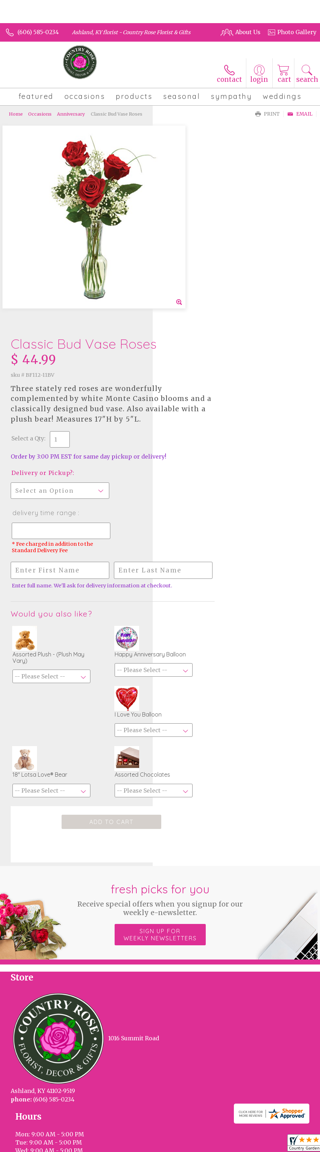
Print (267, 114)
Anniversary (71, 114)
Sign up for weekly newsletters (160, 753)
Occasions (40, 114)
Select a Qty (180, 237)
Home (16, 114)
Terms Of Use (27, 1105)
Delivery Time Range (197, 319)
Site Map (171, 1105)
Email (300, 114)
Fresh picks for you (160, 718)
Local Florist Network (124, 1105)
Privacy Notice (71, 1105)
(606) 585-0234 (38, 32)
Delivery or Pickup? (194, 278)
